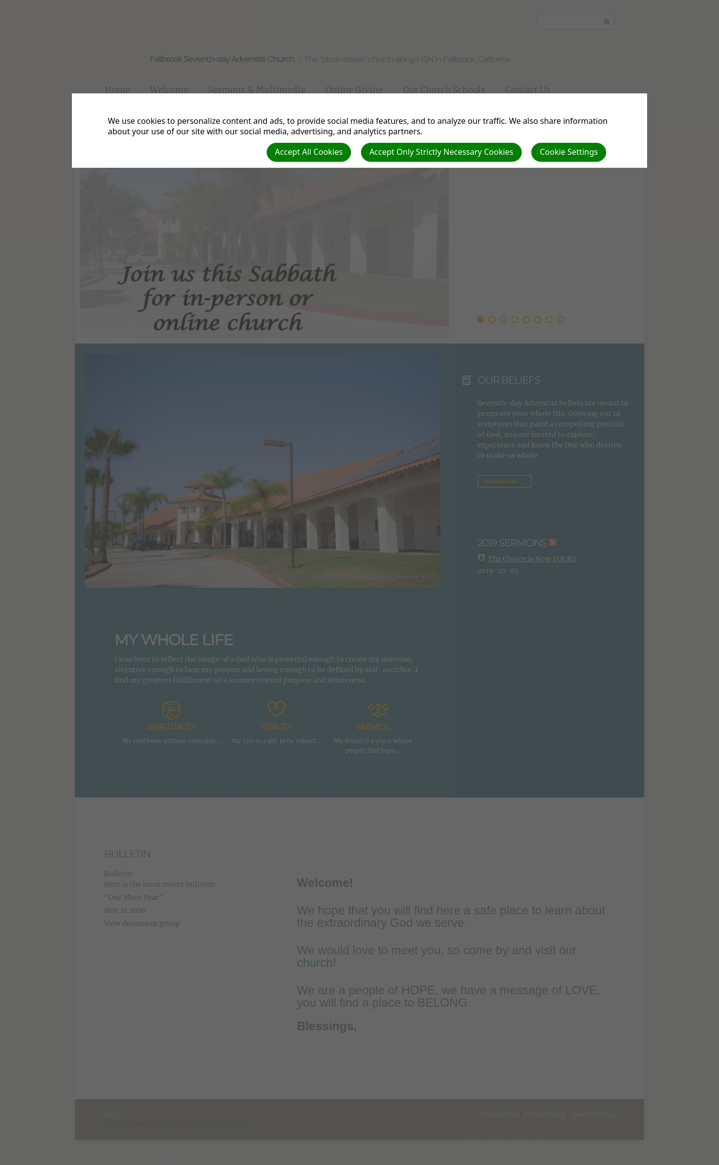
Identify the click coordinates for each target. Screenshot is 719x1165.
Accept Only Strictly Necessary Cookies (441, 151)
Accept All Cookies (309, 151)
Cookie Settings (569, 151)
